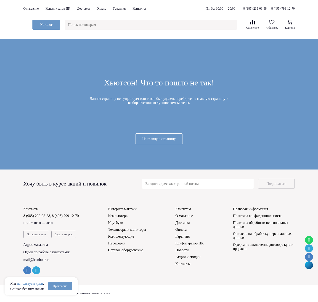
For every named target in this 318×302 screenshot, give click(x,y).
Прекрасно (60, 286)
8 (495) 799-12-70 (283, 8)
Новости (182, 250)
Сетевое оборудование (125, 250)
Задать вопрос (64, 234)
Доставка (83, 8)
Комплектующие (121, 236)
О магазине (31, 8)
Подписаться (276, 183)
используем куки (30, 283)
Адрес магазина (35, 244)
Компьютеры (118, 216)
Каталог (46, 24)
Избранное (271, 24)
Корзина (290, 24)
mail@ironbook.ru (36, 260)
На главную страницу (159, 139)
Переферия (116, 243)
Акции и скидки (188, 257)
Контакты (139, 8)
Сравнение (252, 24)
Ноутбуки (115, 223)
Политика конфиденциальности (257, 216)
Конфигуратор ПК (57, 8)
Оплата (101, 8)
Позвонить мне (36, 234)
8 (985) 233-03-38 (255, 8)
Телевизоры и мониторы (127, 229)
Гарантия (119, 8)
